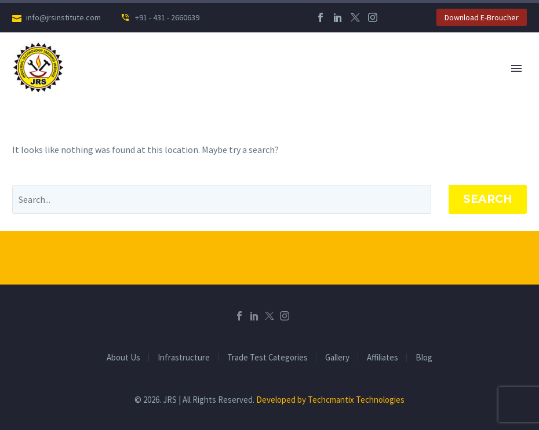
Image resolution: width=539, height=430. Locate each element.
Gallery (337, 358)
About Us (123, 358)
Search (487, 199)
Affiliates (382, 358)
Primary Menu (516, 68)
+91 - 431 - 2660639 (166, 17)
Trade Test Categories (267, 358)
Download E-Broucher (482, 17)
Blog (424, 358)
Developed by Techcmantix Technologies (330, 399)
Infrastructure (184, 358)
